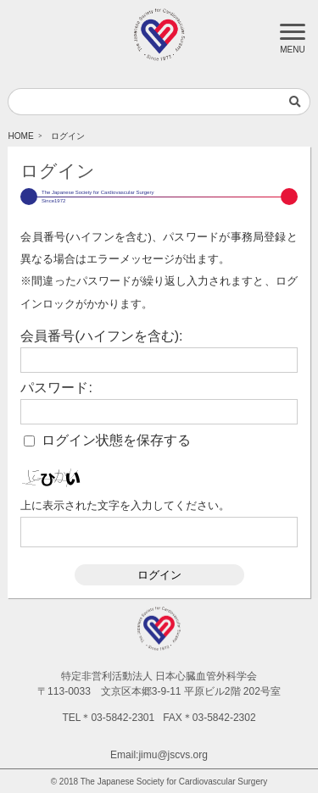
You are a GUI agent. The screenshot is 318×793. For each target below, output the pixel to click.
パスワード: (56, 388)
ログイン (159, 574)
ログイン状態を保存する (116, 440)
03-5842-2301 (122, 718)
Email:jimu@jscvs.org (159, 755)
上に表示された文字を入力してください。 (125, 505)
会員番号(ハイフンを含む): (101, 336)
